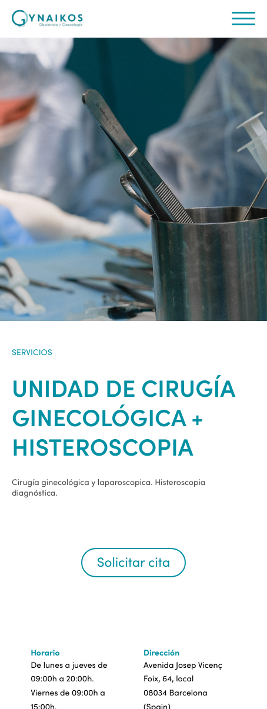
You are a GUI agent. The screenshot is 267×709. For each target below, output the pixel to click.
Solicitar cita (133, 562)
